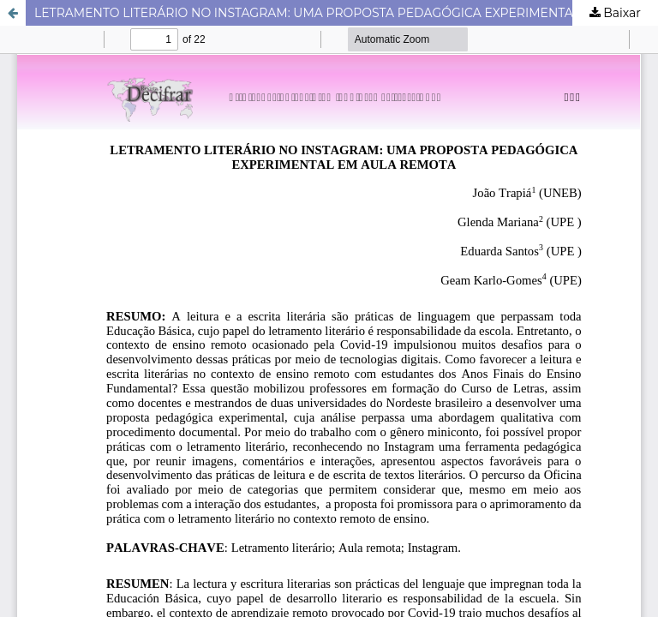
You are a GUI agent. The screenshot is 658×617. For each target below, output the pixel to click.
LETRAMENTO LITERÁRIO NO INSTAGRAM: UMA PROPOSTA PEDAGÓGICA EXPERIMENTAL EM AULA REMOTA (346, 13)
